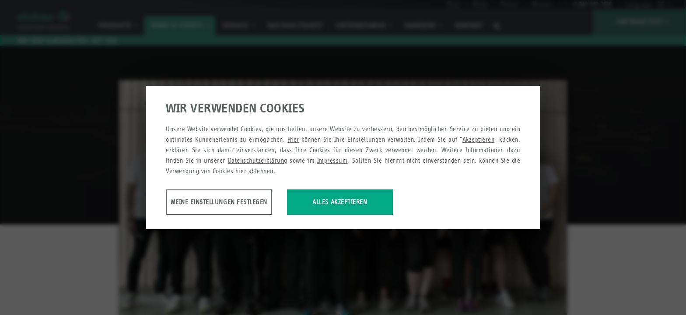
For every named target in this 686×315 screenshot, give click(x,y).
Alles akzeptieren (392, 202)
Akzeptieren (478, 140)
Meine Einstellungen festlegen (234, 202)
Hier (293, 140)
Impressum (332, 161)
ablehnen (260, 171)
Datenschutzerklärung (257, 161)
